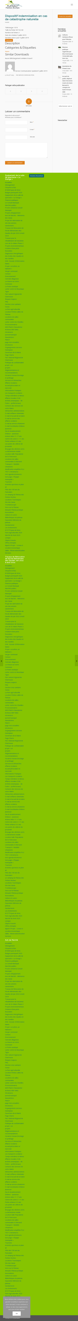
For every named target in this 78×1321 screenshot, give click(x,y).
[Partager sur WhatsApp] (31, 91)
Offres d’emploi (10, 543)
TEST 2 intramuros (11, 472)
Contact (7, 274)
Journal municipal (10, 335)
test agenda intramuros (13, 474)
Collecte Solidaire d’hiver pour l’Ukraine (67, 37)
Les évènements (11, 528)
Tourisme (8, 482)
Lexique (8, 538)
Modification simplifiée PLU (14, 469)
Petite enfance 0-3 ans (13, 441)
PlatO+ (7, 340)
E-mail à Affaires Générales (14, 413)
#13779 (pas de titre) (12, 530)
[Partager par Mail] (42, 91)
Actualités (8, 182)
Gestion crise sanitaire (13, 304)
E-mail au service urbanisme (15, 423)
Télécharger (9, 40)
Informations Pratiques (13, 390)
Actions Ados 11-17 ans (13, 436)
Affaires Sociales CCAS (12, 398)
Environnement (10, 276)
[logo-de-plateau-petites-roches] (13, 4)
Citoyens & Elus (10, 187)
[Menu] (72, 4)
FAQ (6, 302)
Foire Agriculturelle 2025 (13, 533)
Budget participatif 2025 (13, 192)
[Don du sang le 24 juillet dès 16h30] (76, 660)
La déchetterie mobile (12, 451)
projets (7, 368)
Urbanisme (9, 467)
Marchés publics (10, 205)
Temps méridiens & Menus (14, 396)
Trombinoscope (10, 505)
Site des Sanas (10, 502)
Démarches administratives (14, 411)
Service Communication (26, 75)
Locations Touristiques (13, 500)
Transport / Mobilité (12, 464)
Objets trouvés (10, 540)
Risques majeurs (11, 299)
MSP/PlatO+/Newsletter (13, 327)
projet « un (9, 365)
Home (7, 307)
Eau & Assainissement (13, 431)
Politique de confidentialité (14, 363)
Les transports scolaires (13, 393)
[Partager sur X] (21, 91)
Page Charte (9, 355)
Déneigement (10, 185)
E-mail (32, 129)
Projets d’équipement (12, 213)
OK (17, 1313)
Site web (32, 137)
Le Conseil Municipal (12, 203)
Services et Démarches (13, 380)
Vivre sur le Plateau (12, 507)
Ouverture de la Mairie (13, 352)
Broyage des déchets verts (14, 449)
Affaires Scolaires (11, 383)
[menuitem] (72, 4)
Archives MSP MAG (11, 329)
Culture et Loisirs (11, 515)
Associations (9, 512)
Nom (32, 122)
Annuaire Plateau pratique (14, 510)
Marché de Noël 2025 (12, 535)
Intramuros (9, 332)
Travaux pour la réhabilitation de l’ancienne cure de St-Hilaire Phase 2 (14, 240)
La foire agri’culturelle (12, 309)
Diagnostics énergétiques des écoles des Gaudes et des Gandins (14, 256)
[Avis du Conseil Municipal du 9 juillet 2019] (1, 660)
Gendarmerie (9, 525)
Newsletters (9, 337)
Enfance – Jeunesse (12, 434)
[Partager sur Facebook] (10, 91)
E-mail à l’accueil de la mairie (15, 416)
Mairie (7, 22)
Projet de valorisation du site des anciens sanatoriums (13, 223)
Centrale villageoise (12, 279)
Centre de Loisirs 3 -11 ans (14, 439)
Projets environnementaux (14, 246)
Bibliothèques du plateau (13, 517)
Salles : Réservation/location (15, 550)
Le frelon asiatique (11, 286)
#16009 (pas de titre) (12, 190)
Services (8, 553)
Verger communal (11, 271)
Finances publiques (11, 200)
